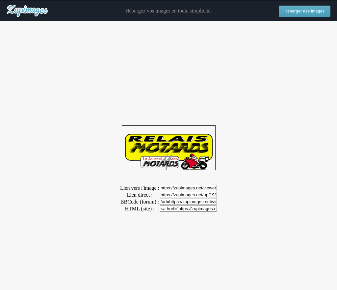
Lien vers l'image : (139, 188)
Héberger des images (304, 11)
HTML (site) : (139, 208)
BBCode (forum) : (139, 202)
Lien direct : (139, 195)
